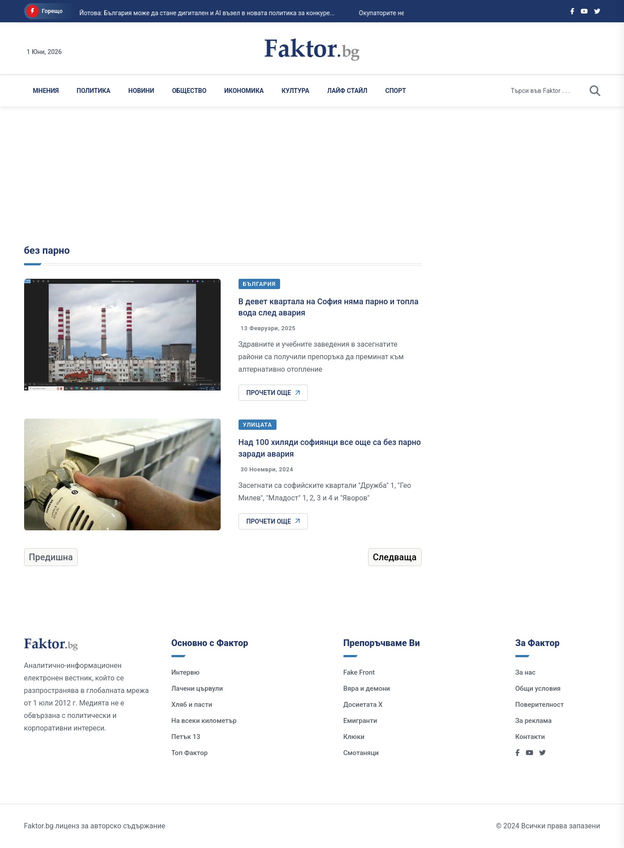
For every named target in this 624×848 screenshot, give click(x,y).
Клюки (353, 737)
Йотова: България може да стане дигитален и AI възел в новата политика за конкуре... (199, 13)
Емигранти (360, 721)
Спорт (395, 90)
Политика (94, 90)
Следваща (395, 557)
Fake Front (359, 672)
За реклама (533, 721)
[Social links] (572, 11)
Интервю (186, 672)
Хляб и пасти (192, 705)
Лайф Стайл (347, 90)
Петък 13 (186, 737)
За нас (525, 672)
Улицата (257, 424)
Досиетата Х (363, 705)
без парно (47, 250)
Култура (295, 90)
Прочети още (273, 392)
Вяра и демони (366, 688)
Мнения (46, 90)
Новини (141, 90)
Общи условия (538, 688)
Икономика (244, 90)
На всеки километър (204, 721)
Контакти (530, 737)
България (259, 284)
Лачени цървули (197, 688)
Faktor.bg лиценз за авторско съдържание (94, 826)
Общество (189, 90)
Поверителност (539, 705)
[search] (595, 90)
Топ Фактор (190, 753)
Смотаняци (361, 753)
